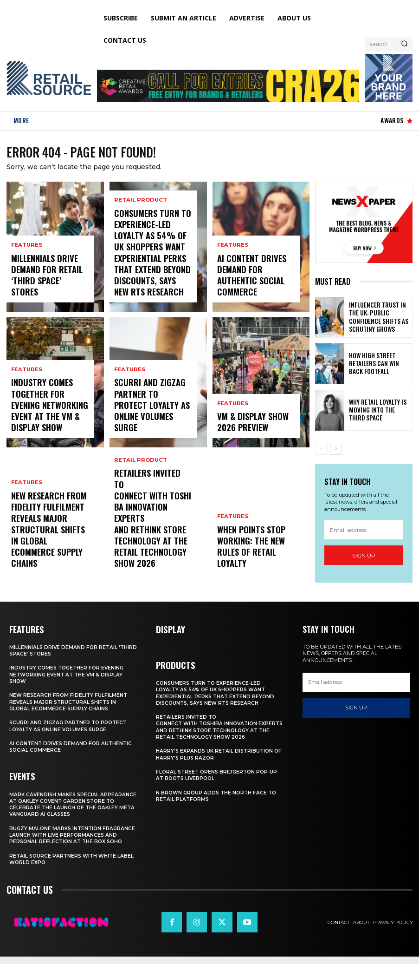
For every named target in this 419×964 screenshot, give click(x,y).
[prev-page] (321, 451)
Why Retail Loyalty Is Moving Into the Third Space (375, 411)
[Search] (404, 44)
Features (26, 266)
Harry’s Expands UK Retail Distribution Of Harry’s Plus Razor (216, 754)
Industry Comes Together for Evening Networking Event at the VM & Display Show (49, 418)
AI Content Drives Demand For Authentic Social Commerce (251, 286)
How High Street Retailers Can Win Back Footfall (375, 365)
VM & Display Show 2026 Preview (253, 426)
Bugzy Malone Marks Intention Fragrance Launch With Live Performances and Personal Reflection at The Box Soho (71, 839)
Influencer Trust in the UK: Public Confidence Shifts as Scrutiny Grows (379, 318)
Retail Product (139, 233)
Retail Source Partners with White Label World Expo (64, 866)
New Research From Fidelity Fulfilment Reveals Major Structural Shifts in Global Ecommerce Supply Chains (44, 545)
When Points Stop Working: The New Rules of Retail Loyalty (254, 557)
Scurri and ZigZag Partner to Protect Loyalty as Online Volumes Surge (146, 418)
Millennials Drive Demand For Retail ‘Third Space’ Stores (43, 286)
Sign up (363, 556)
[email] (363, 531)
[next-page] (336, 451)
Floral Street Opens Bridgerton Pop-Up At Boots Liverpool (219, 775)
